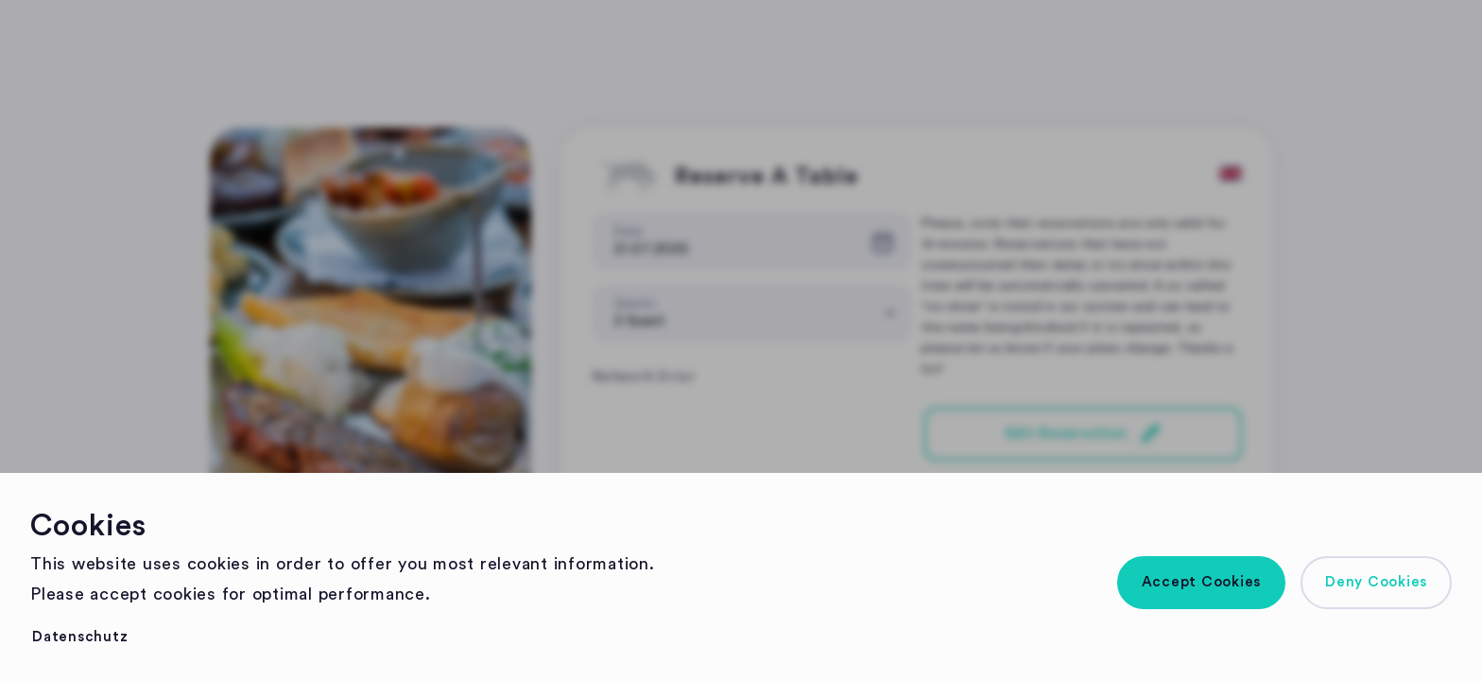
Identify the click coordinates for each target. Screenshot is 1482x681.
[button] (1202, 582)
